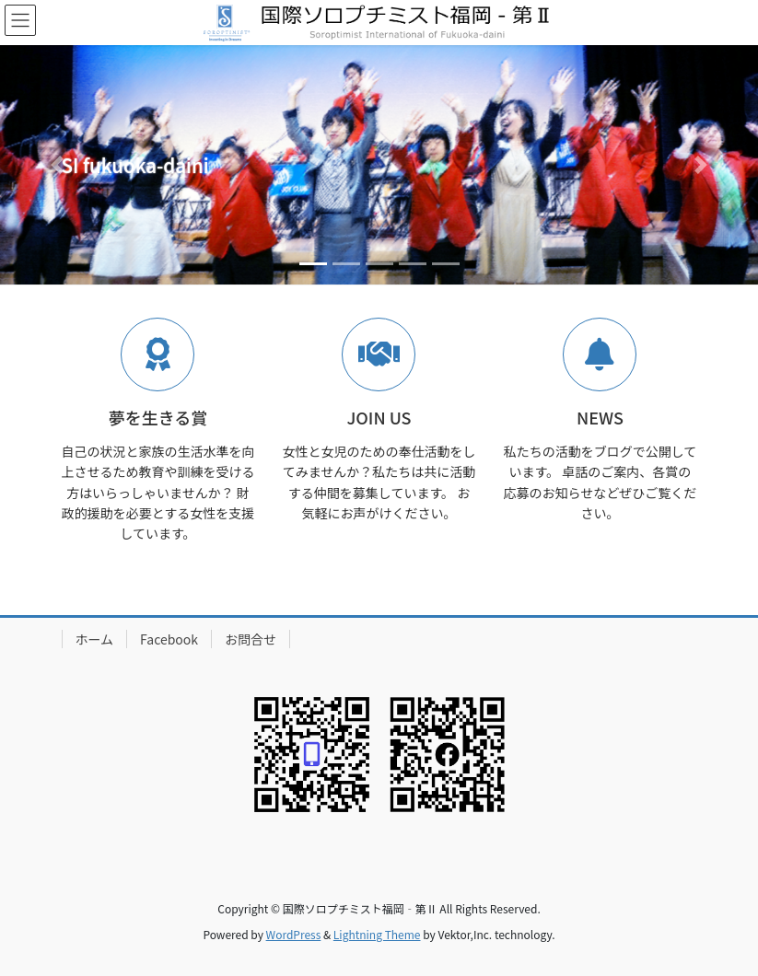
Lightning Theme (377, 934)
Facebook (169, 639)
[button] (56, 165)
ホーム (95, 639)
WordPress (293, 934)
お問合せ (250, 639)
